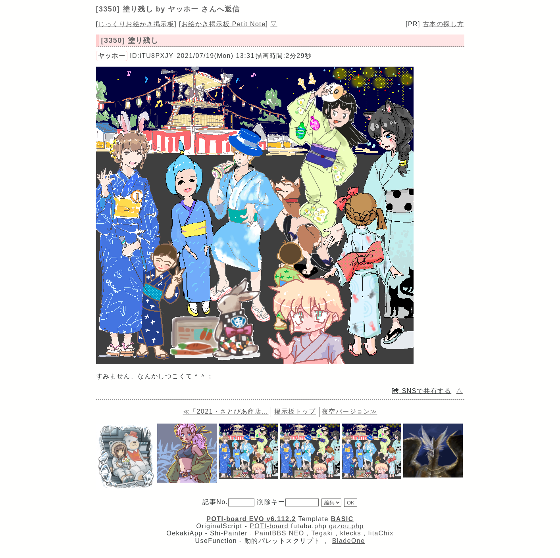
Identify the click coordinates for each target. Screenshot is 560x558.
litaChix (381, 533)
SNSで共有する (421, 390)
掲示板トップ (295, 411)
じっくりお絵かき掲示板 (136, 24)
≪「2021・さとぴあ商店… (226, 411)
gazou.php (346, 526)
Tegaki (322, 533)
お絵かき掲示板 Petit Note (223, 24)
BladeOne (348, 540)
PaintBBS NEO (279, 533)
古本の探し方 (443, 24)
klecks (350, 533)
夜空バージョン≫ (349, 411)
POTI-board (269, 526)
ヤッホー (112, 55)
